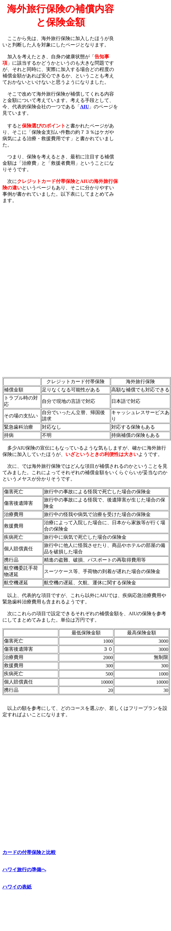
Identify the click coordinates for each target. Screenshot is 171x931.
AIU (84, 106)
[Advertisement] (143, 94)
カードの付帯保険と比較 (29, 852)
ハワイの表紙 (17, 886)
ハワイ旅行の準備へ (24, 869)
